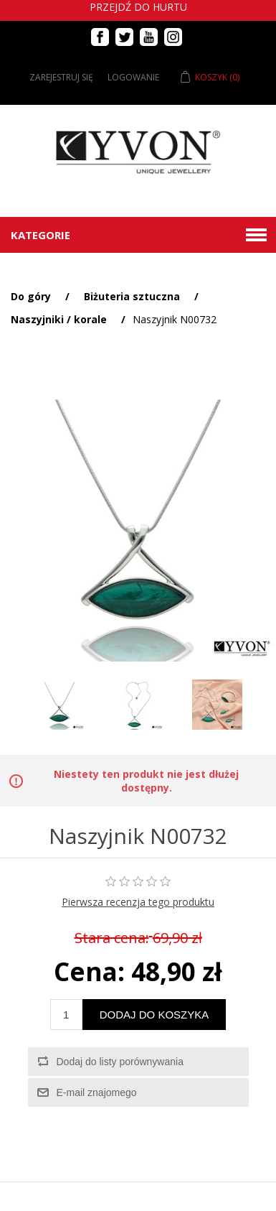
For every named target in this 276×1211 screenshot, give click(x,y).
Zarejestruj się (61, 77)
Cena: (89, 971)
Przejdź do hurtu (138, 7)
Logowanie (133, 77)
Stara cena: (112, 938)
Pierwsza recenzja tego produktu (138, 902)
